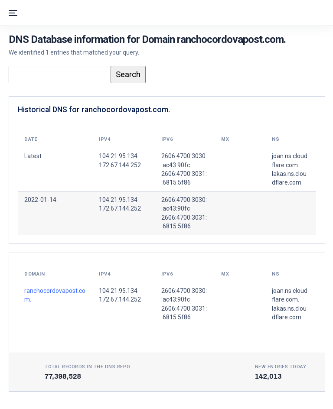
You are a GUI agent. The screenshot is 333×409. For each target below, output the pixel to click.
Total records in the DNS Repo (88, 367)
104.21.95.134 (118, 199)
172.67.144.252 (120, 208)
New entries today (281, 367)
